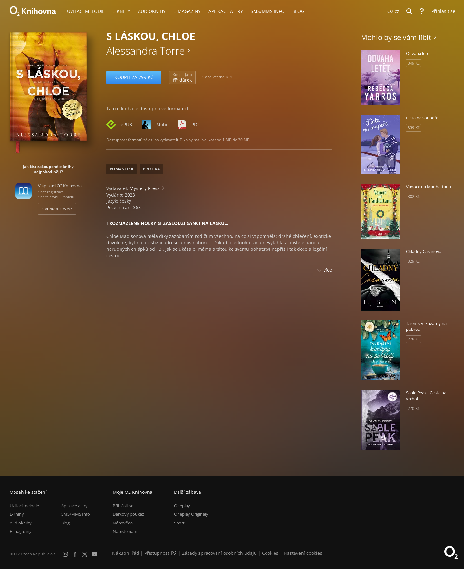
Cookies (270, 553)
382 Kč (414, 196)
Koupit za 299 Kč (133, 77)
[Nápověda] (421, 11)
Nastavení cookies (303, 553)
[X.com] (85, 554)
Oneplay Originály (191, 514)
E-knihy (17, 514)
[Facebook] (75, 554)
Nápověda (123, 523)
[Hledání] (408, 11)
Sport (179, 523)
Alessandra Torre (145, 50)
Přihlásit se (123, 506)
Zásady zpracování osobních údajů (219, 553)
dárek (182, 77)
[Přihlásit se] (441, 11)
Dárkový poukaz (128, 514)
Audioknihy (21, 523)
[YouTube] (94, 554)
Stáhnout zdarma (57, 209)
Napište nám (125, 531)
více (328, 270)
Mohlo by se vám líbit (396, 37)
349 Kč (414, 63)
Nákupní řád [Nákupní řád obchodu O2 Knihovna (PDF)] (125, 553)
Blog (65, 523)
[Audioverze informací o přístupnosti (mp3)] (174, 553)
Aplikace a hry (74, 506)
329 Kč (414, 261)
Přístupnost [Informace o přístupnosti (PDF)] (156, 553)
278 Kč (414, 339)
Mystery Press (145, 188)
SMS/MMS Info (75, 514)
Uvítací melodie (24, 506)
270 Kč (414, 408)
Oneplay (182, 506)
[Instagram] (65, 554)
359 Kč (414, 127)
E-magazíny (21, 531)
